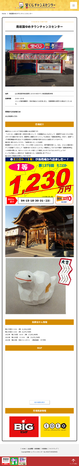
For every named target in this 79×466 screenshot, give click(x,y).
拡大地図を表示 (39, 402)
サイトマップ (53, 449)
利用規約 (44, 449)
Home (4, 13)
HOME (24, 449)
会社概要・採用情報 (34, 449)
